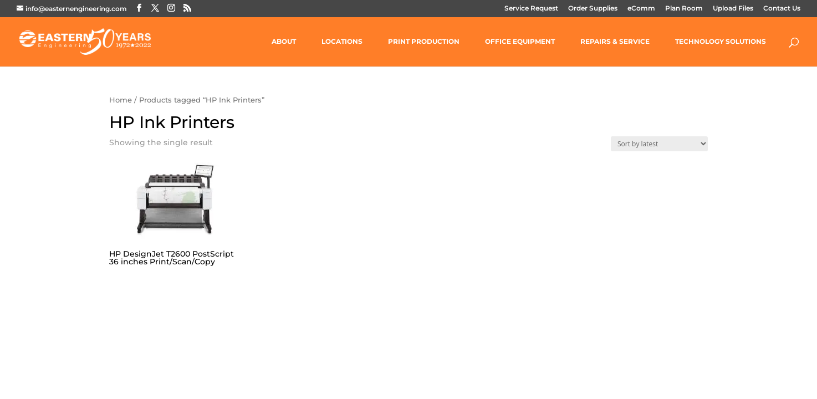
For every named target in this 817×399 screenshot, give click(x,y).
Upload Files (733, 8)
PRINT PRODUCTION (423, 41)
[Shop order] (659, 143)
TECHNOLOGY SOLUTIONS (720, 41)
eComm (641, 8)
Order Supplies (592, 8)
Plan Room (684, 8)
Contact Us (781, 8)
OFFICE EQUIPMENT (520, 41)
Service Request (531, 8)
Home (120, 100)
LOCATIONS (341, 41)
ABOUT (284, 41)
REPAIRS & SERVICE (615, 41)
